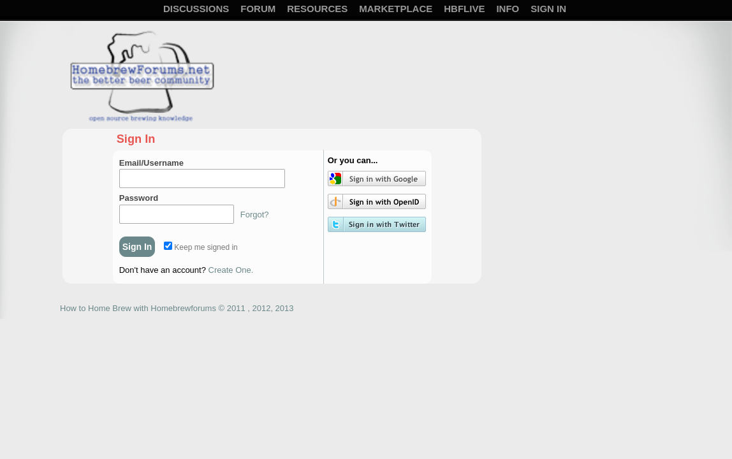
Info (507, 8)
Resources (317, 8)
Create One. (231, 270)
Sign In (548, 8)
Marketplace (395, 8)
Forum (257, 8)
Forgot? (254, 214)
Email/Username (151, 163)
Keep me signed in (201, 247)
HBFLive (464, 8)
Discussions (196, 8)
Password (138, 198)
